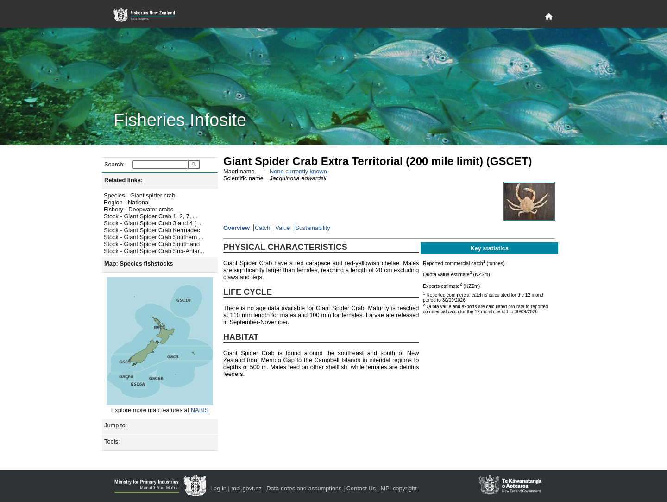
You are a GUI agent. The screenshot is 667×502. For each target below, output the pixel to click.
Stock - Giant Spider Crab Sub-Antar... (154, 251)
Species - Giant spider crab (139, 195)
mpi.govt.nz (246, 488)
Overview (236, 227)
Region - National (127, 202)
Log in (218, 488)
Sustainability (312, 227)
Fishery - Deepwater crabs (138, 209)
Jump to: (115, 425)
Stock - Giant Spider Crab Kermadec (152, 230)
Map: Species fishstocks (138, 263)
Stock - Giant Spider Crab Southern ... (154, 237)
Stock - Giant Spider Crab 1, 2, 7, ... (151, 216)
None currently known (298, 171)
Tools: (112, 441)
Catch (262, 227)
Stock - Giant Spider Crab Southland (152, 244)
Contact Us (361, 488)
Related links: (123, 180)
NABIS (199, 410)
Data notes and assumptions (303, 488)
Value (282, 227)
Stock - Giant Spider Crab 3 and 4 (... (152, 223)
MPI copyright (399, 488)
